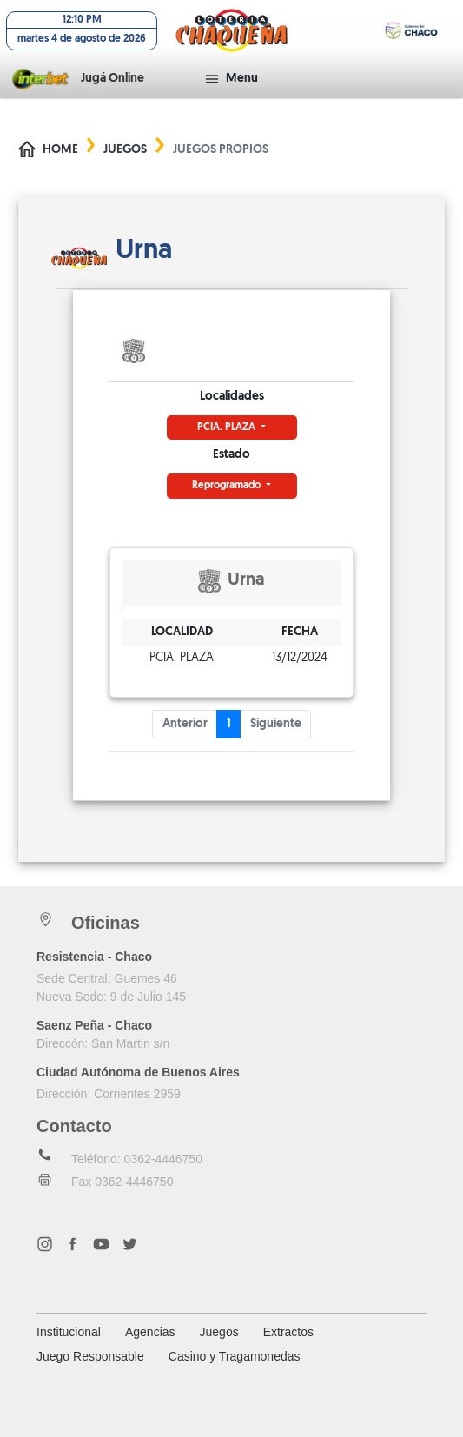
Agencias (150, 1332)
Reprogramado (227, 485)
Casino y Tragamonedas (235, 1356)
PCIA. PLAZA (227, 427)
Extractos (288, 1332)
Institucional (68, 1332)
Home (60, 149)
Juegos (125, 149)
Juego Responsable (90, 1356)
